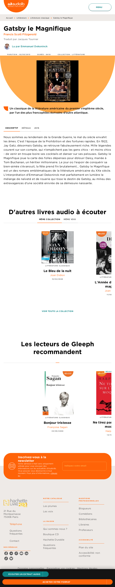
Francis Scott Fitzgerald (20, 34)
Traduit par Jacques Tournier (21, 39)
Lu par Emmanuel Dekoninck (29, 46)
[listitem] (6, 553)
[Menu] (100, 7)
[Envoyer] (103, 466)
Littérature (22, 18)
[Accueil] (16, 7)
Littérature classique (39, 18)
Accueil (9, 18)
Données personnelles (31, 568)
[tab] (12, 128)
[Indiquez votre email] (80, 466)
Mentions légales (87, 568)
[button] (25, 574)
